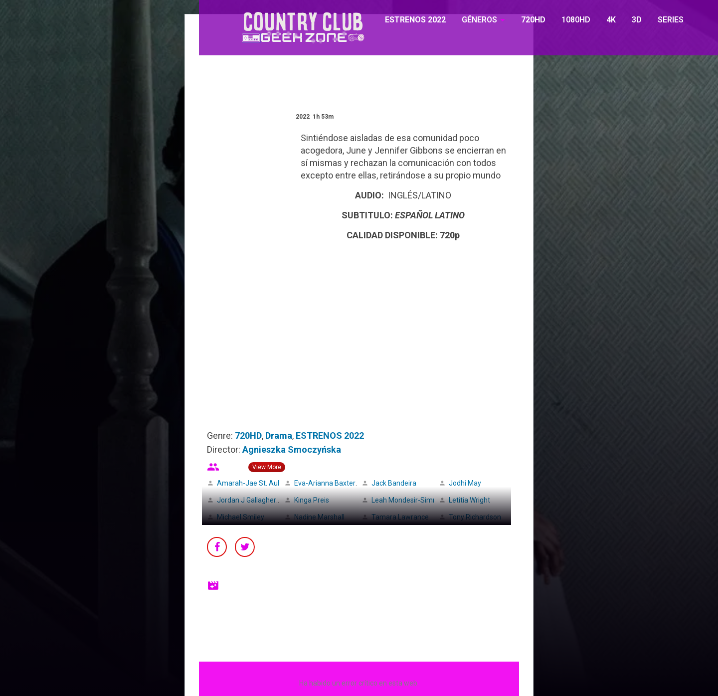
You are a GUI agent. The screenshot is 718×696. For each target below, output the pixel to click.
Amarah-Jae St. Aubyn (253, 483)
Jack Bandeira (393, 483)
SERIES (671, 19)
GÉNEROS (479, 19)
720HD (533, 19)
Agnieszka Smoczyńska (291, 449)
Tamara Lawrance (400, 517)
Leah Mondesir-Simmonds (413, 500)
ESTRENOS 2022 (415, 19)
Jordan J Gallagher (246, 500)
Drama (278, 435)
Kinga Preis (311, 500)
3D (637, 19)
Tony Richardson (475, 517)
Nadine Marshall (319, 517)
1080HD (575, 19)
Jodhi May (465, 483)
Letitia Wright (469, 500)
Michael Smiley (240, 517)
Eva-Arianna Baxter (325, 483)
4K (611, 19)
